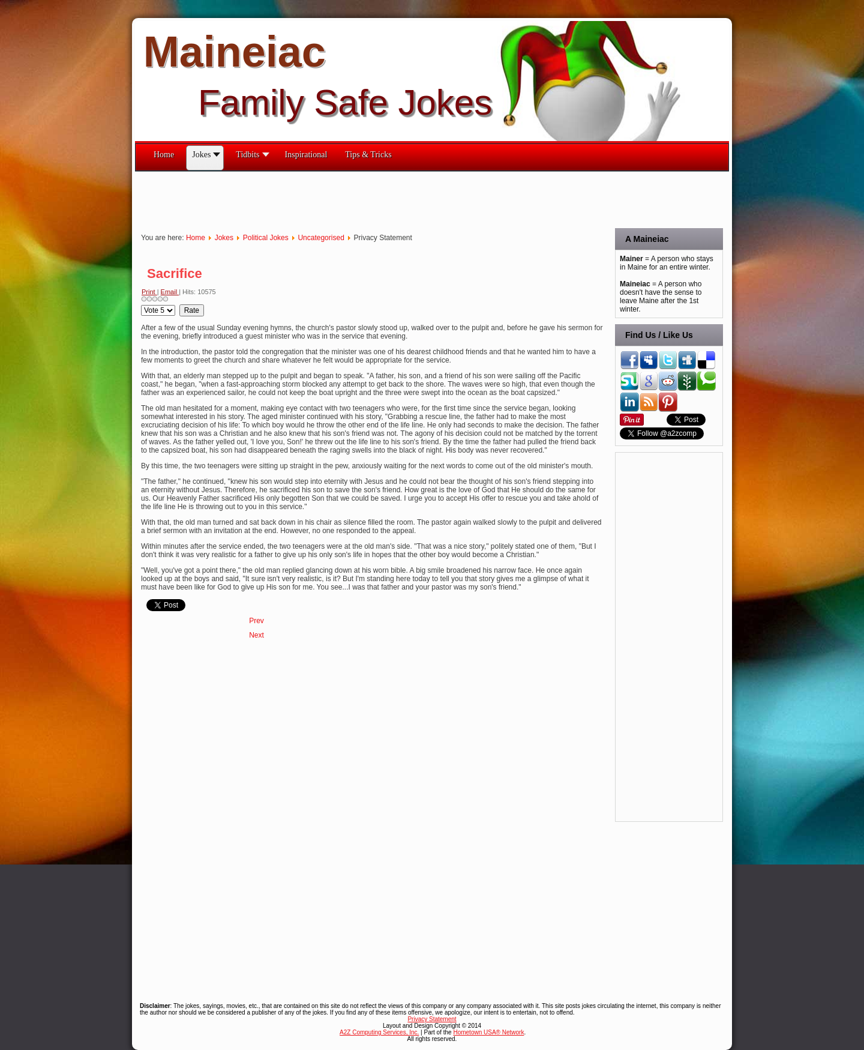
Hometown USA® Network (488, 1032)
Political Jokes (266, 238)
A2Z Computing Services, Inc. (379, 1032)
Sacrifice (174, 273)
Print (149, 291)
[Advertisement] (353, 199)
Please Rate (141, 304)
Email (170, 291)
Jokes (224, 238)
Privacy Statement (431, 1019)
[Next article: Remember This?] (256, 635)
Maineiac (234, 52)
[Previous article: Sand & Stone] (256, 621)
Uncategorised (321, 238)
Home (195, 238)
